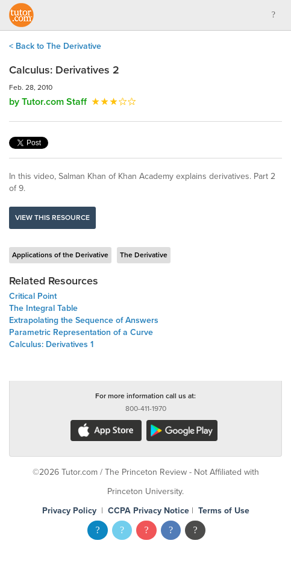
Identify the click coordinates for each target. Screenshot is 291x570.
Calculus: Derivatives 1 (51, 344)
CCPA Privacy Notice (148, 511)
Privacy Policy (69, 511)
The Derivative (143, 255)
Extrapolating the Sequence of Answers (83, 320)
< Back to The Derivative (55, 46)
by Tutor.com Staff (48, 102)
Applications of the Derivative (60, 255)
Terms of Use (223, 511)
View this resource (52, 217)
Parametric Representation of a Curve (81, 332)
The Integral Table (43, 308)
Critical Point (33, 296)
